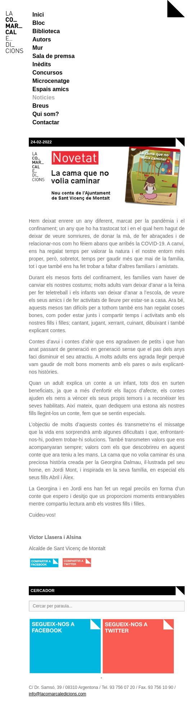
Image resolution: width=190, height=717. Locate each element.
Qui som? (45, 114)
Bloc (38, 23)
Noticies (43, 97)
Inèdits (41, 64)
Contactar (45, 122)
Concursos (47, 73)
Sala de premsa (53, 56)
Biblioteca (46, 31)
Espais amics (50, 89)
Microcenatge (50, 81)
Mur (37, 48)
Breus (40, 106)
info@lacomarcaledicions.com (57, 693)
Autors (41, 39)
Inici (38, 15)
